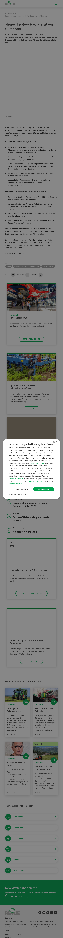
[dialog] (31, 469)
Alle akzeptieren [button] (43, 489)
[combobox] (54, 442)
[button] (17, 495)
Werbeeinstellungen (16, 478)
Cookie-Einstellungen (36, 481)
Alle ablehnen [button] (21, 489)
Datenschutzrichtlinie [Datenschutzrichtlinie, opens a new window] (16, 483)
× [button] (56, 441)
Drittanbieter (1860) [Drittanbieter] (36, 463)
